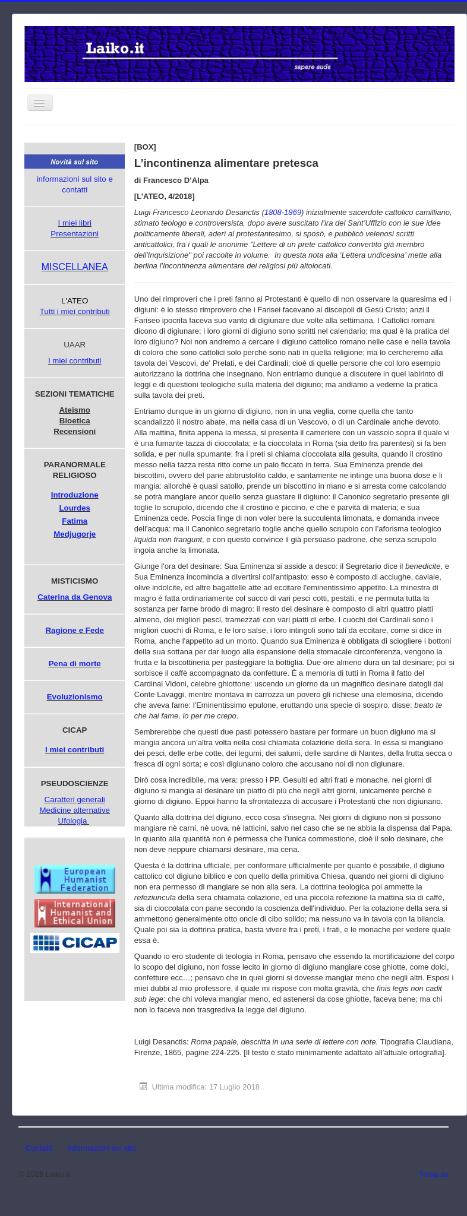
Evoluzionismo (75, 696)
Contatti (39, 1148)
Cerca (131, 143)
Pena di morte (75, 663)
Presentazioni (75, 233)
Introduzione (75, 494)
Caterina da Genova (74, 597)
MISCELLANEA (75, 267)
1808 (273, 212)
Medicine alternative (74, 810)
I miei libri (74, 222)
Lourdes (74, 508)
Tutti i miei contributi (75, 311)
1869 (292, 212)
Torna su (434, 1174)
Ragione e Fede (74, 630)
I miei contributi (75, 360)
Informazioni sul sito (102, 1148)
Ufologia (72, 820)
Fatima (74, 521)
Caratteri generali (75, 799)
